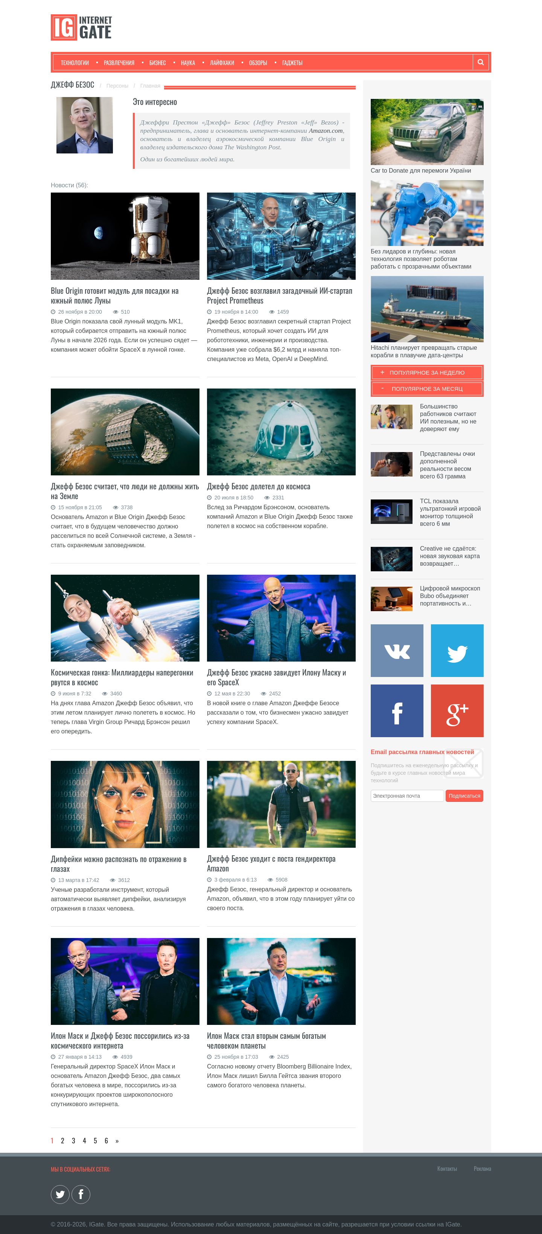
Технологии (75, 62)
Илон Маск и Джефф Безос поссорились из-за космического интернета (120, 1040)
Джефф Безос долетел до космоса (259, 486)
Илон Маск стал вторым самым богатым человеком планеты (266, 1040)
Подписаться (465, 796)
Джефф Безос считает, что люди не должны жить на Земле (125, 490)
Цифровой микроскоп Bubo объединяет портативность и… (450, 596)
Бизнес (154, 62)
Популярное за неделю (427, 372)
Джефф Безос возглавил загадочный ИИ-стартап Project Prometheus (279, 295)
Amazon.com (326, 130)
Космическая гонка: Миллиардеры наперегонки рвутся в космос (122, 677)
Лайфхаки (218, 62)
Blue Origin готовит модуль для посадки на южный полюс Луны (115, 295)
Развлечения (115, 62)
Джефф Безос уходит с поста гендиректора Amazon (271, 863)
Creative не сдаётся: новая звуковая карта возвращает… (450, 556)
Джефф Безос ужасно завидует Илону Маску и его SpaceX (276, 677)
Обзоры (254, 62)
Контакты (447, 1168)
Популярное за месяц (427, 389)
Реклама (482, 1168)
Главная (150, 86)
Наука (184, 62)
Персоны (118, 86)
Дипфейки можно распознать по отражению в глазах (119, 863)
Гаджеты (289, 62)
